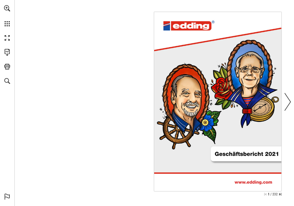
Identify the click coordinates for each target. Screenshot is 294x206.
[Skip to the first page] (265, 194)
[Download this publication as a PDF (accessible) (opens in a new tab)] (7, 52)
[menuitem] (7, 15)
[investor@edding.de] (185, 160)
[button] (7, 8)
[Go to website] (184, 156)
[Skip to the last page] (280, 194)
